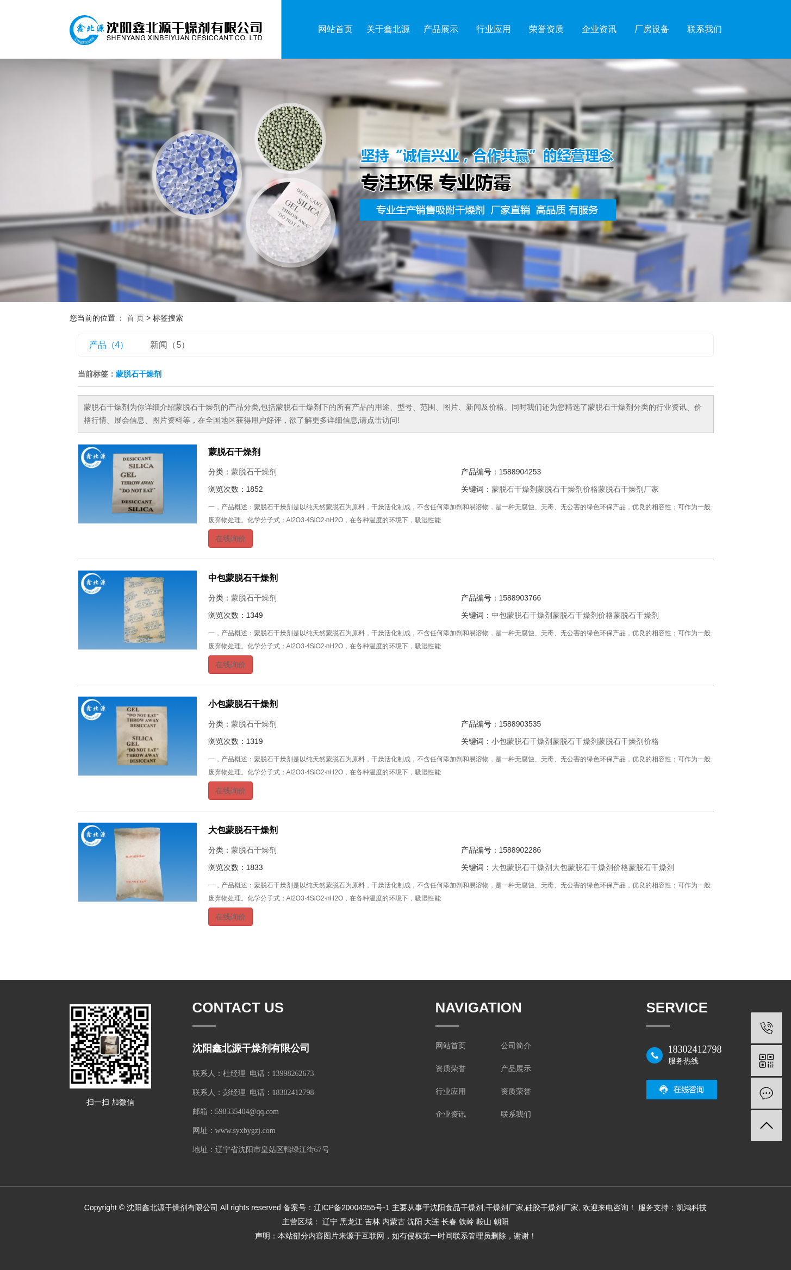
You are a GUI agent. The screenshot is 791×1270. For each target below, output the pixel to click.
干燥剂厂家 (504, 1207)
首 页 (135, 318)
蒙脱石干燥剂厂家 (628, 489)
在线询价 (230, 538)
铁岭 (466, 1221)
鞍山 (483, 1221)
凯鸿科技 (691, 1207)
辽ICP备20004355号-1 (352, 1207)
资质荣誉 (450, 1069)
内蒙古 (393, 1221)
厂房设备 (651, 29)
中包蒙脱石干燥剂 (243, 578)
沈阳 (414, 1221)
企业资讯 (599, 29)
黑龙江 (351, 1221)
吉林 (372, 1221)
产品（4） (109, 344)
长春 (449, 1221)
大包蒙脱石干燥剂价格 (590, 867)
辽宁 (330, 1221)
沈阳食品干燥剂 (456, 1207)
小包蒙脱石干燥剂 (243, 704)
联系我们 (704, 29)
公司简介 (516, 1046)
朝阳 (501, 1221)
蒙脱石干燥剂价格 (567, 489)
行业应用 (493, 29)
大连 (431, 1221)
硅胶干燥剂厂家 (551, 1207)
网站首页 (335, 29)
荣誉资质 (546, 29)
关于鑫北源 (388, 29)
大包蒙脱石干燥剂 (243, 830)
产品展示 (440, 29)
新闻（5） (170, 344)
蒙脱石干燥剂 (234, 451)
